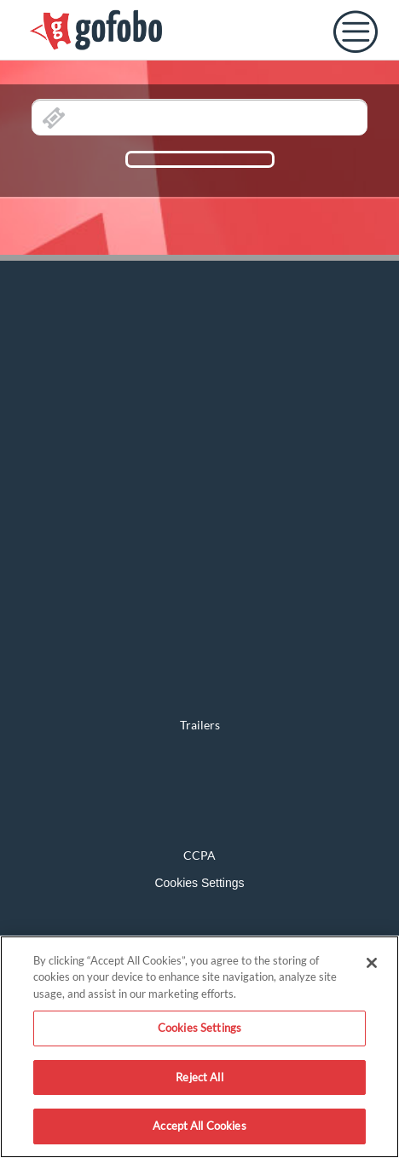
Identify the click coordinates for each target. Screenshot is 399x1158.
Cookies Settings (199, 883)
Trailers (200, 724)
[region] (199, 1047)
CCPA (199, 855)
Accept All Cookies (199, 1125)
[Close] (371, 963)
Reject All (199, 1077)
